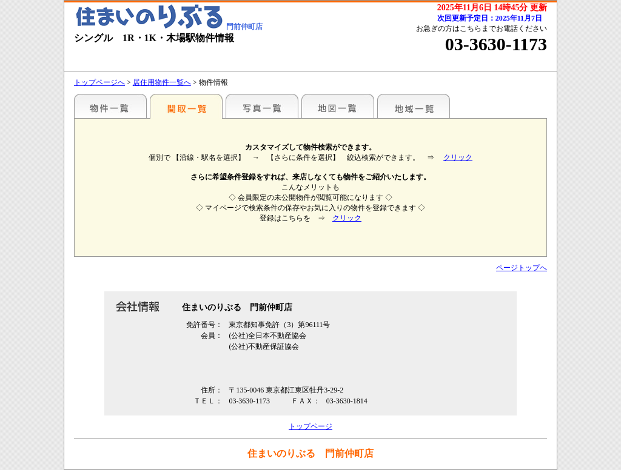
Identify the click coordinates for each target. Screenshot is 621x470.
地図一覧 (337, 106)
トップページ (310, 426)
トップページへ (99, 82)
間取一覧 (186, 106)
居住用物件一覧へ (162, 82)
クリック (457, 157)
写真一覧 (262, 106)
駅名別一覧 (110, 106)
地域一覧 (413, 106)
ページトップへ (521, 267)
